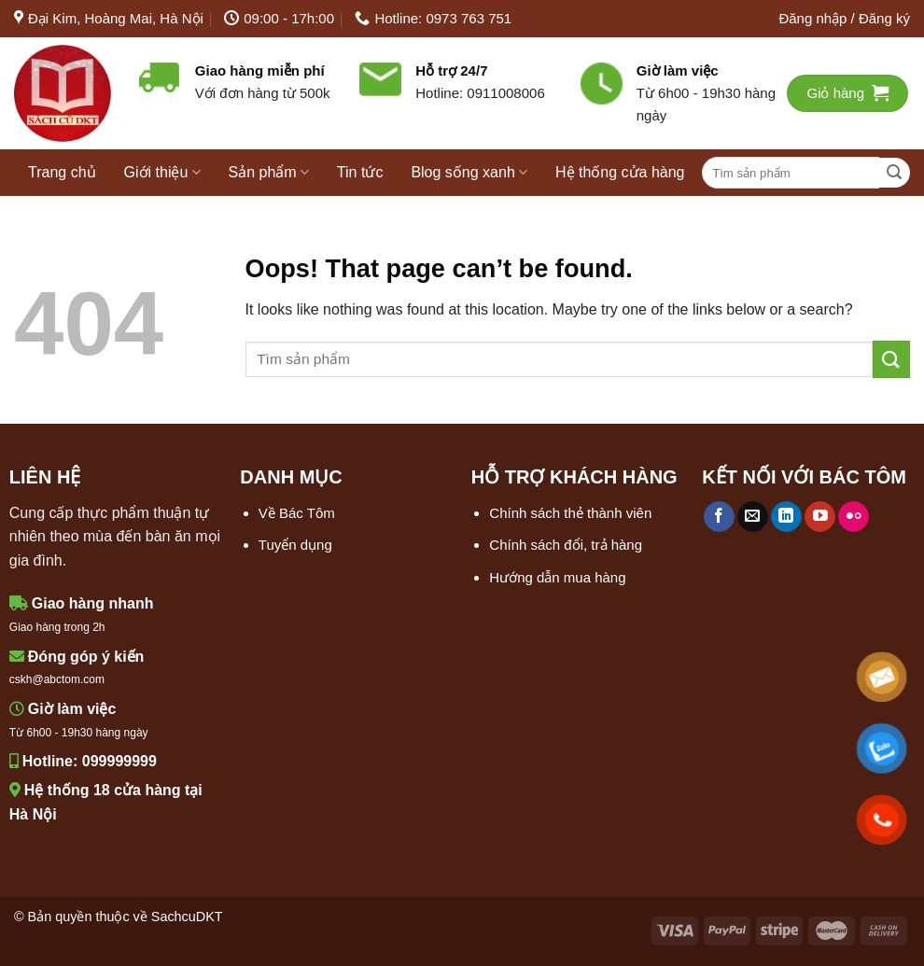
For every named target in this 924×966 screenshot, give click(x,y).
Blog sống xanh (469, 172)
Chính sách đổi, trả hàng (565, 545)
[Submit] (894, 173)
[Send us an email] (752, 517)
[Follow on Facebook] (719, 517)
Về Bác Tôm (297, 513)
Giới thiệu (162, 172)
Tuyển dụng (295, 545)
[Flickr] (853, 517)
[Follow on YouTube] (820, 517)
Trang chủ (62, 172)
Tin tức (360, 172)
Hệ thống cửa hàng (620, 172)
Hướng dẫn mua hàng (557, 577)
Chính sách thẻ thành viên (570, 513)
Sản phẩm (269, 172)
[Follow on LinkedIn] (786, 517)
